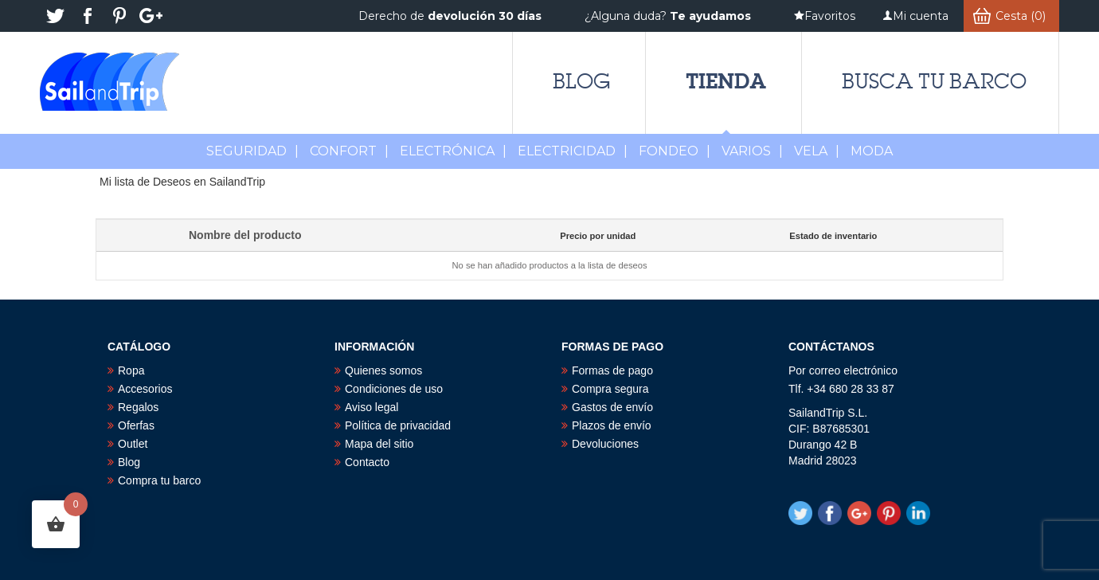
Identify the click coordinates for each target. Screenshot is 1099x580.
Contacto (367, 462)
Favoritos (829, 16)
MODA (872, 151)
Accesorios (145, 388)
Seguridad (252, 151)
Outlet (132, 443)
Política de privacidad (398, 425)
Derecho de (450, 16)
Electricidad (573, 151)
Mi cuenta (920, 16)
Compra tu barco (159, 480)
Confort (349, 151)
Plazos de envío (611, 425)
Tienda (726, 81)
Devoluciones (605, 443)
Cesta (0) (1020, 16)
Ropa (131, 370)
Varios (752, 151)
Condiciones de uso (394, 388)
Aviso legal (371, 407)
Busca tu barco (934, 81)
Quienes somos (383, 370)
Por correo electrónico (843, 370)
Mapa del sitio (379, 443)
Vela (816, 151)
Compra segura (610, 388)
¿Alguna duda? (668, 16)
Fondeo (674, 151)
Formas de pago (612, 370)
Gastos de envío (612, 407)
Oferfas (136, 425)
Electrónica (453, 151)
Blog (581, 81)
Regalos (138, 407)
